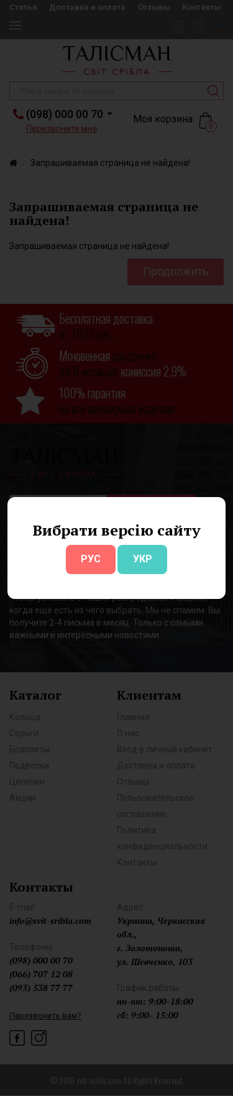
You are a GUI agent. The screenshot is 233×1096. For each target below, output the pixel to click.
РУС (91, 559)
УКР (142, 559)
